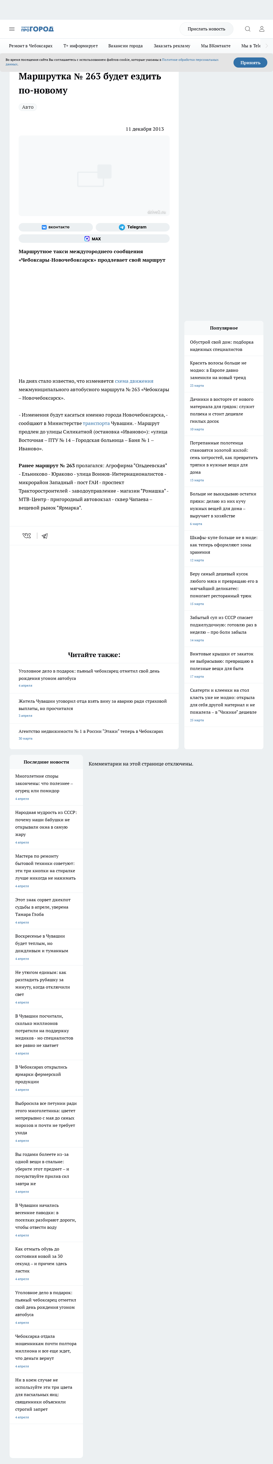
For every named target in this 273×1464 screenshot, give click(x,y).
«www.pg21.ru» (48, 1287)
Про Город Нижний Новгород (81, 1228)
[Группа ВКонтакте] (56, 227)
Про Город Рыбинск (73, 1221)
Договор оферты (73, 1263)
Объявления (19, 1263)
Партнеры (119, 1276)
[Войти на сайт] (261, 29)
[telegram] (46, 536)
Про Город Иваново (73, 1214)
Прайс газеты (20, 1276)
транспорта (97, 423)
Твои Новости (69, 1207)
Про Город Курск (23, 1221)
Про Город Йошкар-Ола (125, 1207)
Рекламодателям (73, 1276)
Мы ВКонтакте (216, 45)
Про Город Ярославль (123, 1214)
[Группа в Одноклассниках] (175, 1216)
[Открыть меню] (12, 29)
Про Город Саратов (25, 1228)
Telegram (16, 1256)
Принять (251, 62)
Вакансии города (125, 45)
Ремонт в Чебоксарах (31, 45)
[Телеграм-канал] (133, 227)
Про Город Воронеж (25, 1214)
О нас (64, 1256)
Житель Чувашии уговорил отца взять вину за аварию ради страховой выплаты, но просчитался (94, 708)
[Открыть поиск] (247, 29)
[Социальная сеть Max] (94, 238)
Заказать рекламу (172, 45)
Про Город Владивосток (28, 1235)
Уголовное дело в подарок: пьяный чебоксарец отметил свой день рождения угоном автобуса (94, 678)
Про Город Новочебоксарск (31, 1207)
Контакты (118, 1256)
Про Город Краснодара (76, 1235)
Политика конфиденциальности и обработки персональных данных (63, 1377)
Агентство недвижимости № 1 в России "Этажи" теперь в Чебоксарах (94, 735)
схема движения (134, 381)
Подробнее (19, 1369)
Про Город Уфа (118, 1221)
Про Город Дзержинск (123, 1228)
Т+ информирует (81, 45)
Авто (28, 107)
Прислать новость (206, 29)
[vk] (27, 536)
